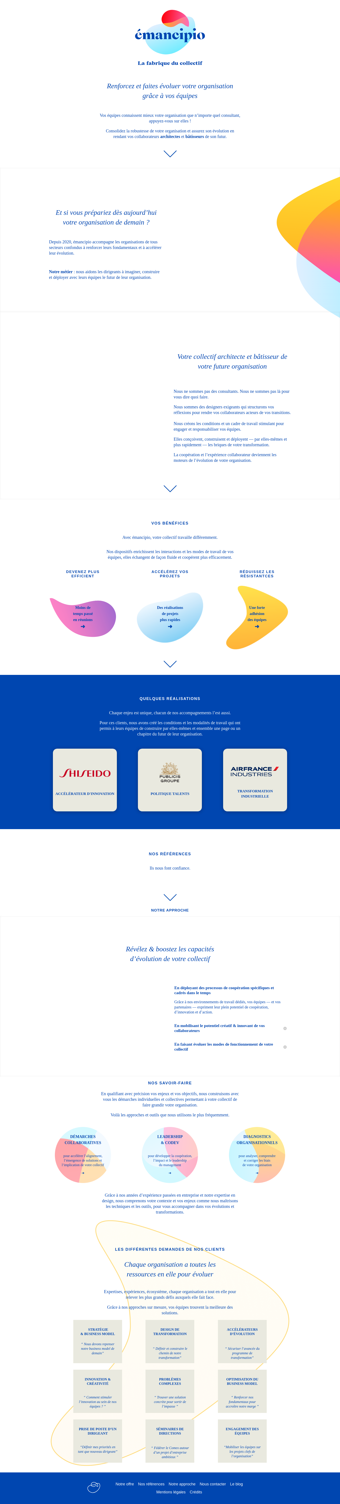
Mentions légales (171, 1492)
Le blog (236, 1484)
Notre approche (182, 1484)
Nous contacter (213, 1484)
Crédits (196, 1492)
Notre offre (125, 1484)
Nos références (151, 1484)
